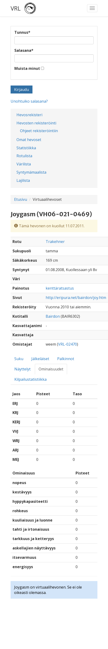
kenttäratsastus (60, 288)
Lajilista (23, 180)
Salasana (23, 50)
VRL (16, 8)
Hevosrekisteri (29, 114)
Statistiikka (26, 147)
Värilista (23, 164)
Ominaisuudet (51, 369)
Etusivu (20, 199)
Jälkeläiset (40, 358)
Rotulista (24, 155)
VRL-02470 (67, 344)
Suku (18, 358)
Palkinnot (65, 358)
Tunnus (22, 32)
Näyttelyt (22, 369)
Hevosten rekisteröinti (36, 123)
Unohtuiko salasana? (29, 101)
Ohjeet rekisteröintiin (39, 130)
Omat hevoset (28, 139)
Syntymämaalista (31, 172)
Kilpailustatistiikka (30, 379)
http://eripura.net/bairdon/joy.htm (76, 297)
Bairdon (53, 316)
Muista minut (27, 68)
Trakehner (55, 241)
